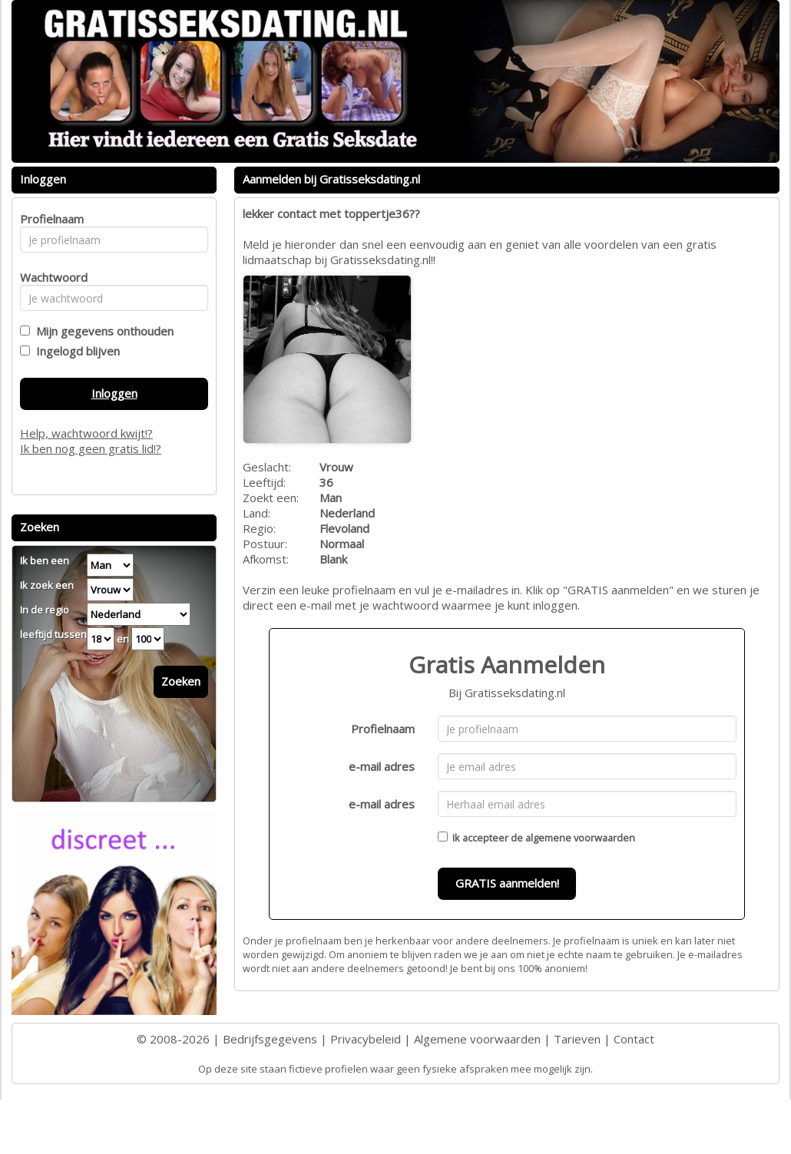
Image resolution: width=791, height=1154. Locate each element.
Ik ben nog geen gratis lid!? (90, 448)
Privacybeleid (365, 1039)
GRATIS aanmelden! (507, 883)
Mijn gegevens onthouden (102, 331)
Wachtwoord (49, 277)
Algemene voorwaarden (477, 1039)
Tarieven (577, 1039)
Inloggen (114, 393)
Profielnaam (383, 728)
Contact (634, 1039)
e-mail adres (382, 766)
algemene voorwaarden (580, 838)
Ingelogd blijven (75, 351)
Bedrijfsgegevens (270, 1039)
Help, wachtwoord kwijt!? (86, 433)
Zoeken (180, 681)
